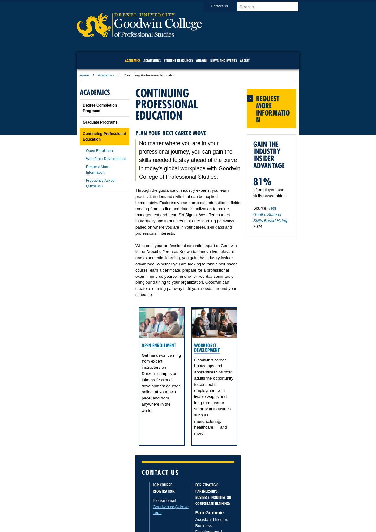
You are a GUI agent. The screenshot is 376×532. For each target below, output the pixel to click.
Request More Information (97, 170)
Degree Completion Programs (100, 108)
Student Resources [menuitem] (178, 60)
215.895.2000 (241, 527)
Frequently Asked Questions (100, 183)
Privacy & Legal (186, 510)
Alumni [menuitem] (201, 60)
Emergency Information (182, 516)
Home (84, 75)
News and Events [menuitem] (223, 60)
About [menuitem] (245, 60)
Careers (164, 510)
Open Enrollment (159, 345)
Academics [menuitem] (132, 60)
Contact (208, 510)
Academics (106, 75)
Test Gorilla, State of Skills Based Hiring (270, 214)
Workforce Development (207, 347)
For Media (146, 510)
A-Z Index (126, 510)
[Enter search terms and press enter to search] (271, 6)
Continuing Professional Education (104, 137)
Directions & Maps (232, 510)
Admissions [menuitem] (152, 60)
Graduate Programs (100, 122)
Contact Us (225, 6)
